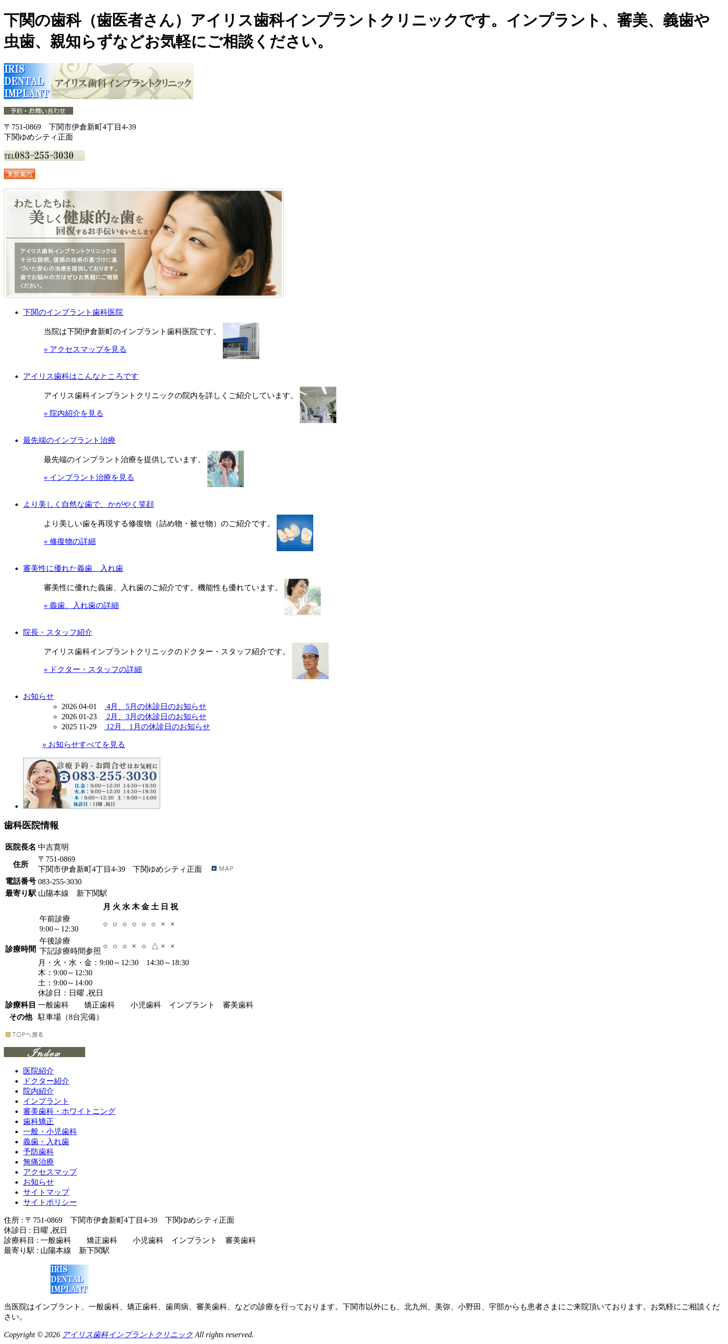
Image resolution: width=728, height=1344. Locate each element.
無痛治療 (38, 1162)
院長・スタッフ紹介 (57, 632)
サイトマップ (46, 1192)
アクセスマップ (50, 1172)
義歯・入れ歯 (46, 1141)
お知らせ (38, 696)
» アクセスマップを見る (85, 349)
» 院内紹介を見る (73, 413)
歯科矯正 (38, 1121)
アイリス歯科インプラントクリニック (127, 1335)
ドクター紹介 (46, 1081)
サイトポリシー (50, 1202)
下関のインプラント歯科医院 (73, 312)
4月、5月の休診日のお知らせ (155, 706)
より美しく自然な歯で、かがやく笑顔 (88, 504)
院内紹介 (38, 1091)
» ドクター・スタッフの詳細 (93, 669)
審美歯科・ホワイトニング (69, 1111)
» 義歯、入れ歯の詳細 (81, 605)
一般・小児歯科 (50, 1131)
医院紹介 (38, 1071)
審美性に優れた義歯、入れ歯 (73, 568)
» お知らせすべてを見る (83, 744)
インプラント (46, 1101)
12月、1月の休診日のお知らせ (157, 727)
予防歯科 (38, 1152)
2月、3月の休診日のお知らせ (155, 716)
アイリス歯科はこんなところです (81, 376)
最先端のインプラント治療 (69, 440)
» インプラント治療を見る (89, 477)
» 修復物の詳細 (70, 541)
